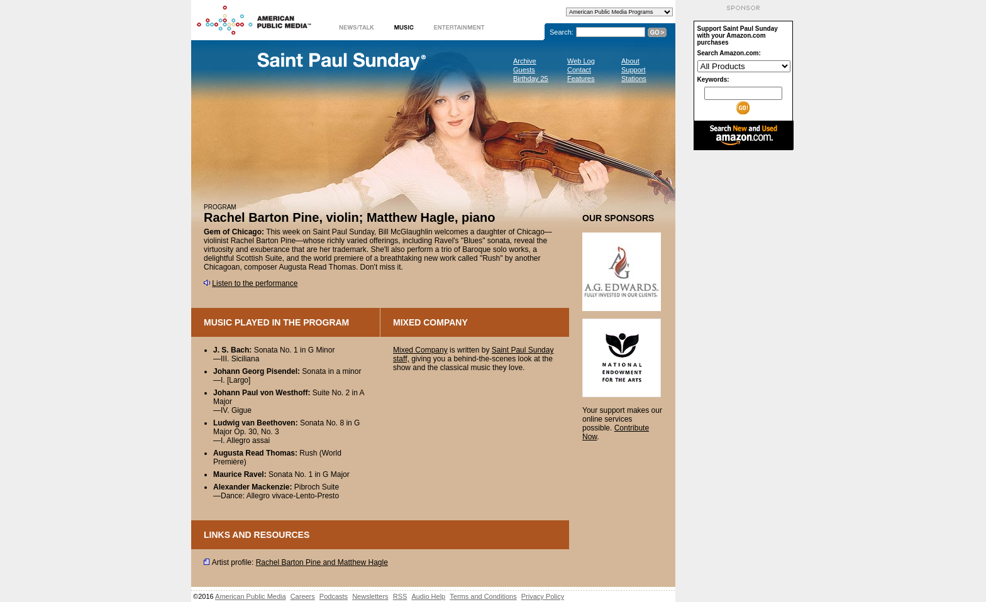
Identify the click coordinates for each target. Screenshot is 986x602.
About (630, 61)
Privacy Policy (542, 596)
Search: (561, 32)
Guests (524, 70)
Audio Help (428, 596)
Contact (579, 70)
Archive (524, 61)
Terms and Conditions (483, 596)
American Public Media (250, 596)
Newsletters (370, 596)
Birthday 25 (530, 78)
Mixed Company (420, 350)
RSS (400, 596)
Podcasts (333, 596)
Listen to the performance (254, 283)
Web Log (581, 61)
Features (580, 78)
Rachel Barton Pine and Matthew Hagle (322, 562)
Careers (303, 596)
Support (633, 70)
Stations (633, 78)
